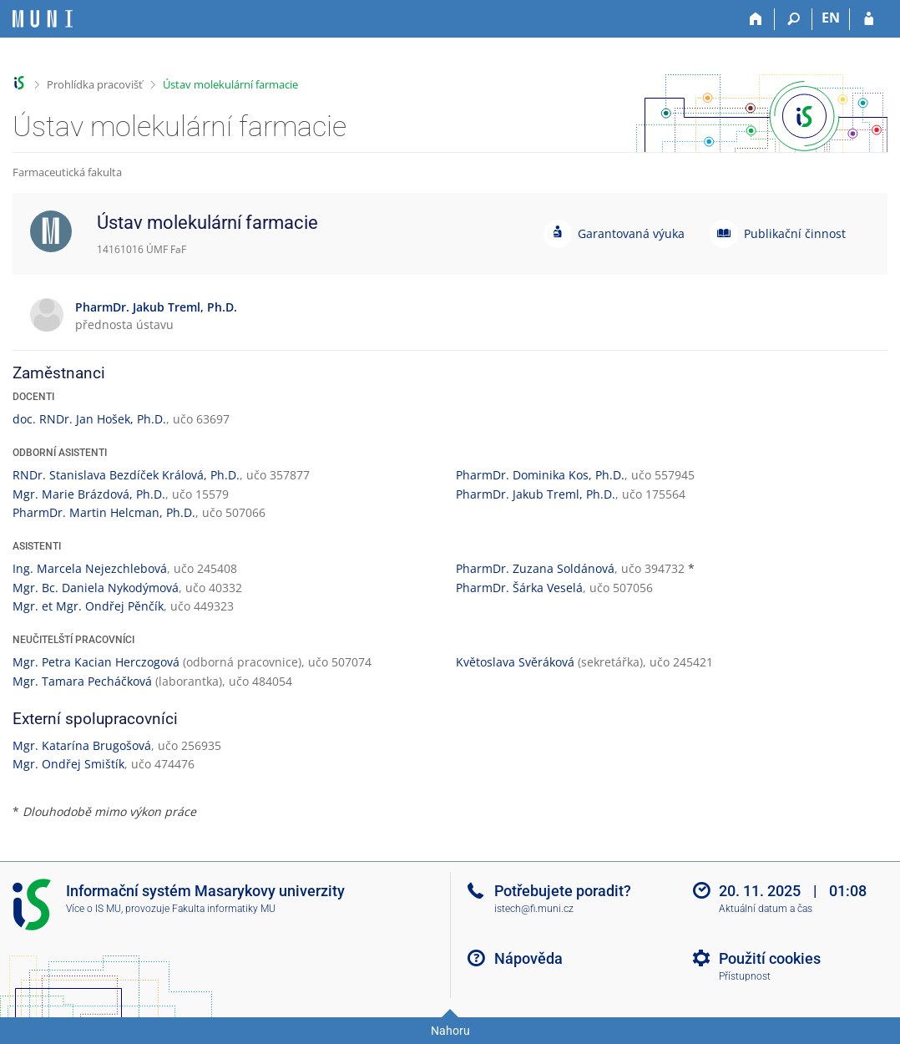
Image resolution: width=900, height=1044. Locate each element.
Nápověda (528, 958)
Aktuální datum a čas (765, 909)
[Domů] (756, 19)
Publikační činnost (795, 233)
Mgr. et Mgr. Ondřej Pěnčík (88, 606)
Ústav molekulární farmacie (230, 84)
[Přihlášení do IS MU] (868, 19)
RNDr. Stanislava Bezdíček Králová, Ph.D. (126, 475)
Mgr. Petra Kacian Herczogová (96, 662)
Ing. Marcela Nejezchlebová (90, 568)
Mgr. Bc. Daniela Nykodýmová (96, 587)
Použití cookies (770, 958)
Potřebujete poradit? (562, 891)
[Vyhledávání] (793, 19)
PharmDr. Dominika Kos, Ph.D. (540, 475)
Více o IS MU (93, 909)
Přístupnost (745, 976)
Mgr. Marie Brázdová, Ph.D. (89, 494)
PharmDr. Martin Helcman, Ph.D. (104, 512)
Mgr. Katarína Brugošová (82, 745)
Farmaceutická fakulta (67, 172)
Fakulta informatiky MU (224, 909)
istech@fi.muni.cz (534, 909)
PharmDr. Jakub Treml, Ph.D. (535, 494)
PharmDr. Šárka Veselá (519, 587)
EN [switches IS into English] (831, 17)
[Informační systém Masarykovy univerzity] (43, 19)
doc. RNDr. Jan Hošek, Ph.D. (89, 419)
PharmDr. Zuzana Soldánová (535, 568)
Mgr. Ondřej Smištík (68, 764)
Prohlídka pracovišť (95, 84)
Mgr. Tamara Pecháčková (82, 681)
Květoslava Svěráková (515, 662)
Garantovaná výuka (631, 233)
